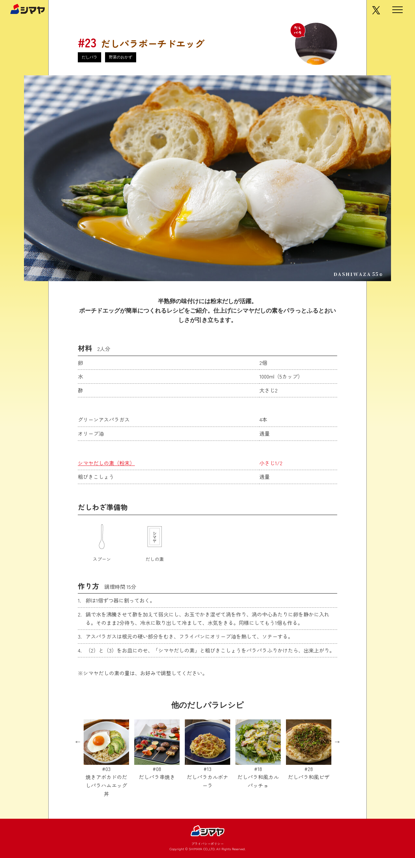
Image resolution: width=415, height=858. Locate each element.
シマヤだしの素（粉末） (106, 463)
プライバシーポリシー (207, 843)
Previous (78, 742)
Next (337, 742)
